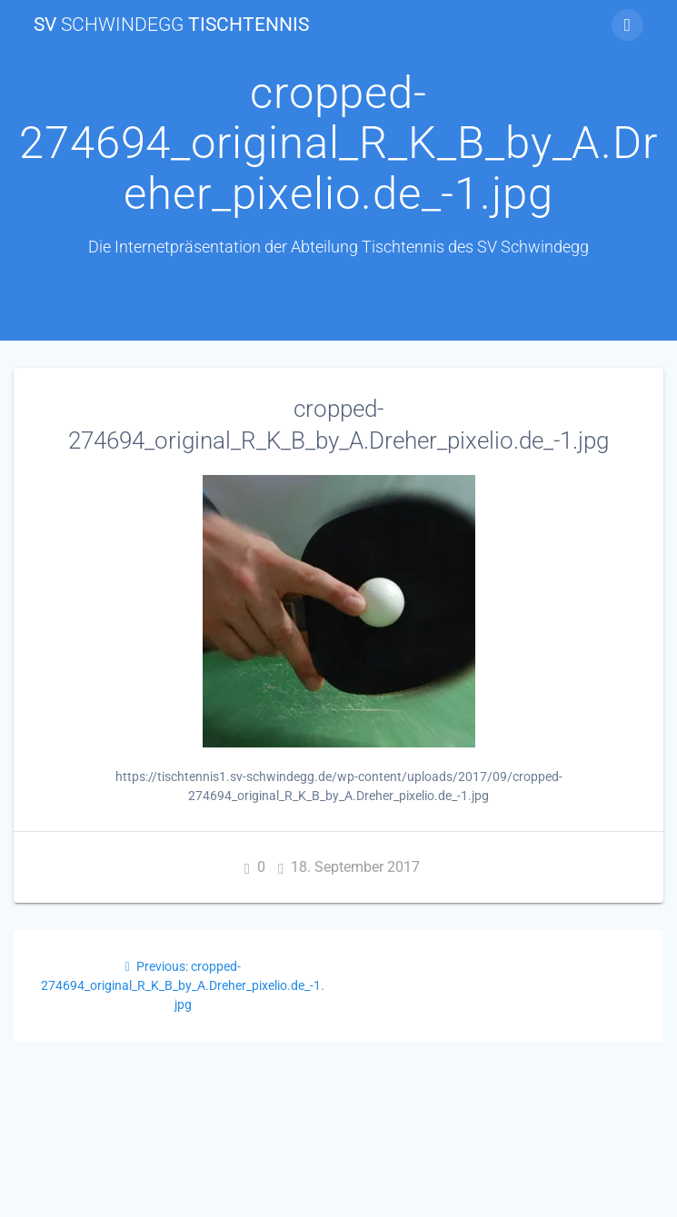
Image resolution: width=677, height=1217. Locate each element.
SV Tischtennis (171, 25)
